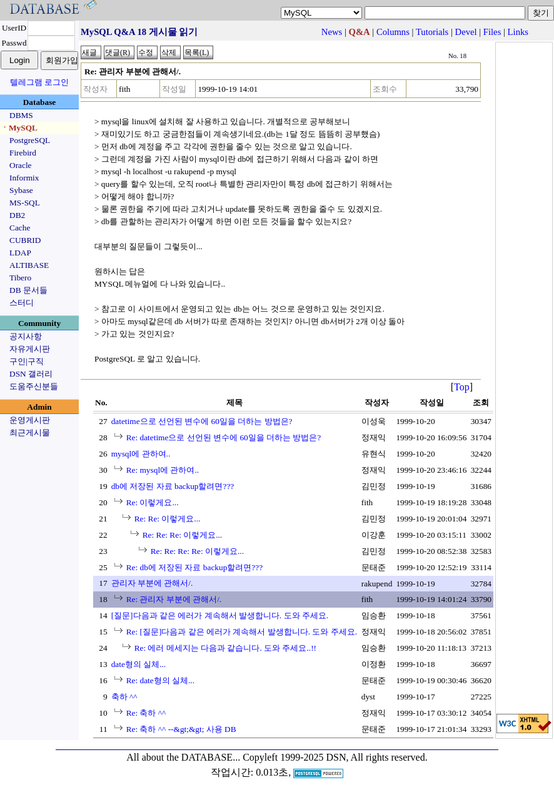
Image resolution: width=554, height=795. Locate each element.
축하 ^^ (124, 696)
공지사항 (25, 336)
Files (492, 32)
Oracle (20, 165)
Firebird (22, 152)
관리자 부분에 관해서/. (152, 583)
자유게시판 (29, 348)
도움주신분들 (33, 386)
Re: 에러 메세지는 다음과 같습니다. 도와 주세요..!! (225, 648)
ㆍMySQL (19, 127)
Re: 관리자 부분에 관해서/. (174, 599)
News (331, 32)
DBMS (21, 115)
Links (518, 32)
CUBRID (25, 240)
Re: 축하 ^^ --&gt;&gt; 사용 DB (181, 729)
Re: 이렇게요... (152, 502)
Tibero (20, 277)
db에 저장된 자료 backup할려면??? (172, 486)
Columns (393, 32)
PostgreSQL (29, 140)
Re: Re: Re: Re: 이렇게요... (197, 551)
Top (462, 387)
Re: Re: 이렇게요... (167, 518)
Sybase (21, 190)
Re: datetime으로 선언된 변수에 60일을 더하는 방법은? (223, 437)
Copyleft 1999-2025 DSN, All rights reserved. (335, 757)
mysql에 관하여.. (141, 453)
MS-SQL (24, 202)
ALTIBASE (29, 265)
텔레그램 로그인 (39, 82)
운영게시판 (29, 420)
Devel (466, 32)
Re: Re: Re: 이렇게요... (183, 535)
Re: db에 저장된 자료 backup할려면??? (194, 567)
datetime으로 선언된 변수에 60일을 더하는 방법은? (202, 421)
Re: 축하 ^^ (146, 713)
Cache (19, 227)
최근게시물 (29, 432)
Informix (24, 177)
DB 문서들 (28, 290)
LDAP (20, 252)
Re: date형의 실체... (160, 680)
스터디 (21, 302)
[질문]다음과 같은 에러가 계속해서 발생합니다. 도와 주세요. (220, 615)
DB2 (17, 215)
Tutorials (432, 32)
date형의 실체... (138, 664)
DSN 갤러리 (31, 373)
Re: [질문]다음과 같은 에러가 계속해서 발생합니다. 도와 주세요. (241, 631)
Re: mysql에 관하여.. (162, 470)
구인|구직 (26, 361)
